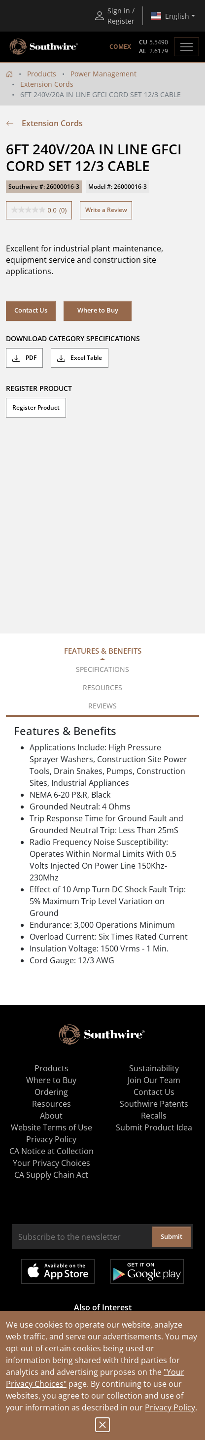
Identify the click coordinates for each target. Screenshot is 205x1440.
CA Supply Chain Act (51, 1174)
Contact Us (30, 310)
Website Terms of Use (51, 1127)
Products (41, 73)
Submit (171, 1236)
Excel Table (79, 357)
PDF (24, 357)
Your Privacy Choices (51, 1163)
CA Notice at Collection (51, 1151)
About (51, 1115)
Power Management (103, 73)
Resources (51, 1103)
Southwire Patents (154, 1103)
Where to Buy (97, 310)
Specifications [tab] (102, 669)
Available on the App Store (58, 1271)
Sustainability (154, 1068)
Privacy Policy (170, 1407)
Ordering (51, 1092)
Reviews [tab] (102, 705)
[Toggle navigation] (186, 46)
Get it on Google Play (147, 1271)
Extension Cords (46, 84)
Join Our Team (154, 1080)
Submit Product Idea (154, 1127)
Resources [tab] (102, 687)
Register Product (36, 407)
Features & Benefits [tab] (102, 651)
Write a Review (106, 210)
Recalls (154, 1115)
